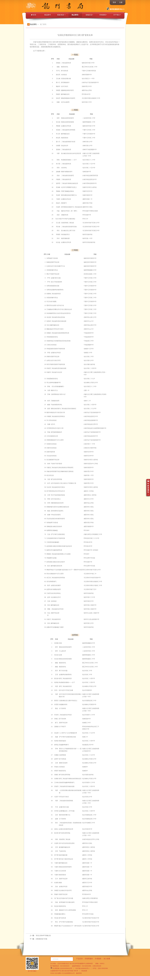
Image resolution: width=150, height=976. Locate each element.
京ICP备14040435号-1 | (82, 968)
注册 (120, 2)
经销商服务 (89, 958)
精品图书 (47, 15)
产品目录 (79, 958)
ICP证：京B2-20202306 (99, 968)
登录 (114, 2)
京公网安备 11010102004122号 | (62, 968)
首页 (33, 15)
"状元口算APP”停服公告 (43, 935)
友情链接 (62, 959)
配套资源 (61, 15)
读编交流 (89, 15)
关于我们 (117, 15)
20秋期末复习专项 (41, 939)
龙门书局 (35, 6)
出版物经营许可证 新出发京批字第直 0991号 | (65, 971)
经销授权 (103, 15)
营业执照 (83, 971)
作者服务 (98, 958)
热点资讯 (75, 15)
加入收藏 (107, 958)
